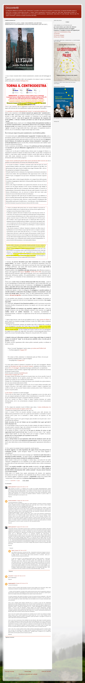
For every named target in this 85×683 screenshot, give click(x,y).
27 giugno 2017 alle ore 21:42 (19, 575)
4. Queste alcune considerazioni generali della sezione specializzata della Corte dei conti (26, 160)
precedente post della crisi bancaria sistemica (22, 366)
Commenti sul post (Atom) (14, 677)
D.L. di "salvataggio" (14, 368)
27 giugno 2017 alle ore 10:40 (22, 500)
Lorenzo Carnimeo (12, 500)
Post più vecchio (46, 671)
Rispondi (10, 496)
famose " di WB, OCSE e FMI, (30, 271)
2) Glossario (57, 33)
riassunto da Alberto (44, 319)
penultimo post (23, 373)
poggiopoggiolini (11, 583)
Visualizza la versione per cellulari (27, 674)
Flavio (13, 550)
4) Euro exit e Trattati (59, 37)
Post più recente (9, 671)
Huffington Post (24, 81)
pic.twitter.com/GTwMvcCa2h (38, 348)
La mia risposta (8, 392)
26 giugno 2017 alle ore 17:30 (22, 486)
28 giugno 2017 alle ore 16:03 (20, 550)
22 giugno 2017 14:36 (17, 374)
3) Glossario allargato (59, 35)
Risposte (11, 548)
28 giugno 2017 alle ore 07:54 (22, 583)
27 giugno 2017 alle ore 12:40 (22, 526)
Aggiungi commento (10, 637)
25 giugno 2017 (23, 350)
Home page (28, 671)
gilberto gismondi (12, 486)
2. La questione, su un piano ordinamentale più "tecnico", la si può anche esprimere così (26, 111)
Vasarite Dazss (8, 374)
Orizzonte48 (12, 7)
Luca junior (10, 575)
